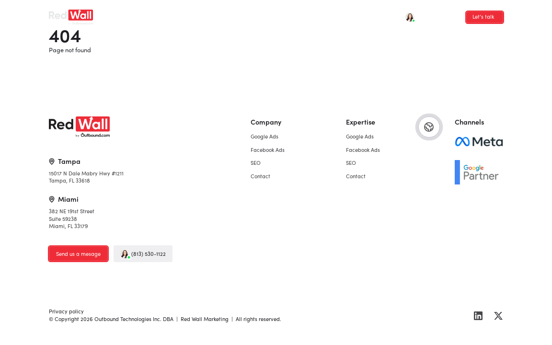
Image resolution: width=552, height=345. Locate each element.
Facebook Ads (178, 14)
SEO (213, 14)
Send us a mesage (78, 253)
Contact (242, 14)
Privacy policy (66, 311)
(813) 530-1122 (143, 253)
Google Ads (133, 14)
